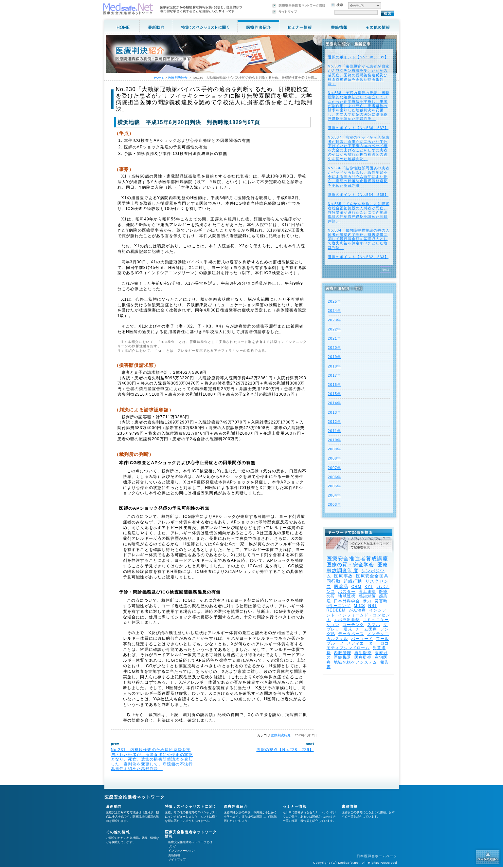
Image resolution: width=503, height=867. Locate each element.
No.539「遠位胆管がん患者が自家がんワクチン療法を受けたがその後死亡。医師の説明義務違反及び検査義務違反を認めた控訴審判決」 (358, 74)
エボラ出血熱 (347, 619)
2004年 (334, 495)
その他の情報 (118, 832)
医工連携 (367, 591)
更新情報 (174, 855)
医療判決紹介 (281, 735)
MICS (359, 605)
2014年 (334, 403)
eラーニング (339, 605)
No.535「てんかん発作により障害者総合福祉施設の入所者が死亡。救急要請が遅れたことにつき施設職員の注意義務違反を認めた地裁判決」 (358, 212)
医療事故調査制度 (357, 567)
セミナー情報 (295, 806)
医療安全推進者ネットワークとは (190, 842)
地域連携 (346, 596)
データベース (351, 633)
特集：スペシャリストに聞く (191, 806)
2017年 (334, 375)
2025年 (334, 301)
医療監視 (363, 657)
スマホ (373, 624)
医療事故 (343, 576)
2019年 (334, 357)
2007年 (334, 468)
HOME (159, 77)
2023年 (334, 320)
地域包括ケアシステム (355, 662)
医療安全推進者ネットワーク (134, 797)
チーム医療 (366, 629)
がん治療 (357, 610)
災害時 (381, 601)
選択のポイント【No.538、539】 (358, 57)
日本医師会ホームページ (377, 856)
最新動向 (114, 806)
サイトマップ (177, 859)
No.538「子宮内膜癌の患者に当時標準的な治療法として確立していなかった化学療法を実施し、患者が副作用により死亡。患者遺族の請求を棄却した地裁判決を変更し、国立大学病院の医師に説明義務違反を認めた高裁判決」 (358, 106)
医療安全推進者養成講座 (357, 558)
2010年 (334, 440)
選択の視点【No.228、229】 (285, 749)
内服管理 (342, 652)
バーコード (362, 638)
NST (372, 605)
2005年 (334, 486)
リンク (172, 846)
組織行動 (353, 581)
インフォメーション (181, 850)
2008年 (334, 458)
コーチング (353, 624)
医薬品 (341, 586)
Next (385, 269)
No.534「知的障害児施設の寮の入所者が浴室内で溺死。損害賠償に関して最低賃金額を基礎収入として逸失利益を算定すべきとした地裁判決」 (358, 239)
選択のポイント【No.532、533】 (358, 257)
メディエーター (362, 643)
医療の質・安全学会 (350, 564)
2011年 (334, 431)
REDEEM (336, 610)
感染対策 (367, 596)
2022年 (334, 329)
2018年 (334, 366)
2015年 (334, 394)
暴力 (367, 601)
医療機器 (342, 657)
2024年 (334, 310)
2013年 (334, 412)
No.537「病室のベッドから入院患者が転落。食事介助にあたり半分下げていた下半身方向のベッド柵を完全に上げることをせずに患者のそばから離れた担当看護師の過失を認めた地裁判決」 (358, 148)
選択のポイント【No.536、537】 (358, 128)
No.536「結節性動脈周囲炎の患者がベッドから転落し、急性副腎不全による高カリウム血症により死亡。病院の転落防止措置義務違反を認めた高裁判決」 (358, 176)
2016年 (334, 384)
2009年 (334, 449)
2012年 (334, 422)
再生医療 (363, 652)
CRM (356, 586)
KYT (369, 586)
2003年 (334, 504)
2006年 (334, 477)
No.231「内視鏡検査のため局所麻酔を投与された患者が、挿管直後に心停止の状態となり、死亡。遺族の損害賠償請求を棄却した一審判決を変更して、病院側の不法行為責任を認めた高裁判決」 (152, 759)
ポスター (346, 591)
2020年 (334, 347)
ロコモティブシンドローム (358, 645)
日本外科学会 (347, 601)
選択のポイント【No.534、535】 (358, 195)
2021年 (334, 338)
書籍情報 (350, 806)
